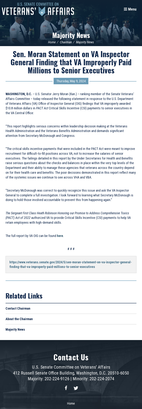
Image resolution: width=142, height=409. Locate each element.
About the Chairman (19, 319)
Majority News (71, 35)
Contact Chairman (18, 308)
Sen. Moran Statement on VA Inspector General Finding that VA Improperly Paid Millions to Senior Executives (71, 62)
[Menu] (130, 9)
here (60, 236)
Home (52, 42)
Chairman (66, 42)
